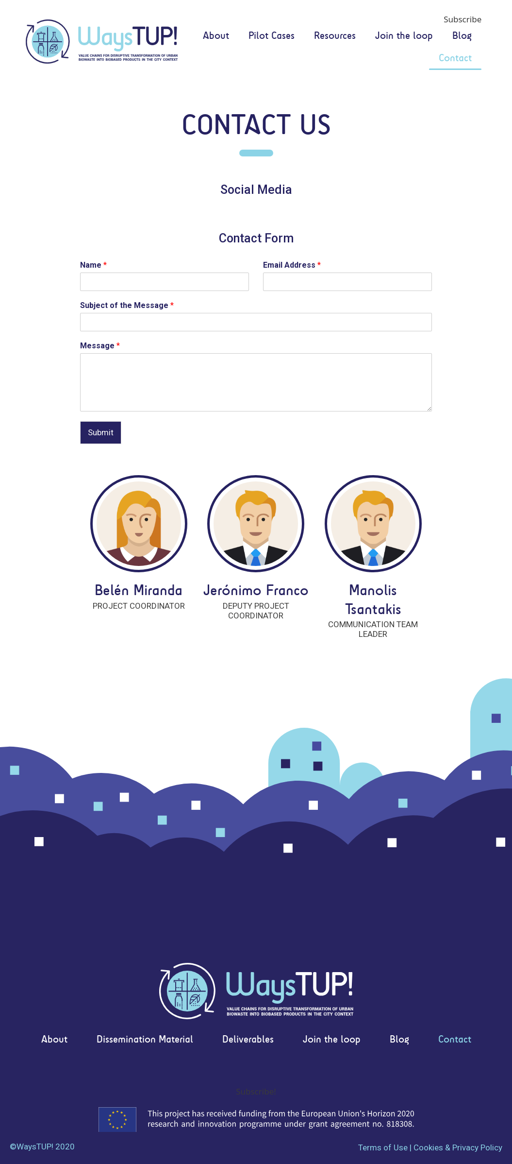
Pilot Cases (271, 36)
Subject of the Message (127, 305)
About (216, 36)
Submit (101, 432)
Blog (462, 36)
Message (100, 345)
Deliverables (248, 1039)
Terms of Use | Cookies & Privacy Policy (430, 1147)
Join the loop (404, 36)
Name (93, 265)
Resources (335, 36)
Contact (455, 58)
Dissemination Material (145, 1039)
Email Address (292, 265)
